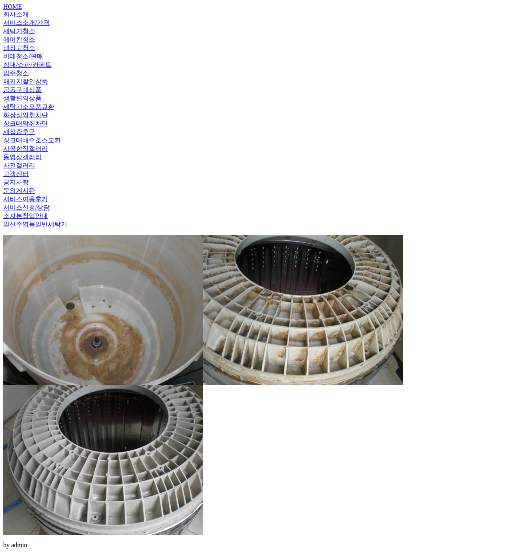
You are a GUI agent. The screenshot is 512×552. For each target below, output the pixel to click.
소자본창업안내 (25, 215)
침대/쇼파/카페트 (27, 64)
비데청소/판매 (23, 56)
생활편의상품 (22, 98)
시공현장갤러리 (25, 148)
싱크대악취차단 (25, 123)
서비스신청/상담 (26, 207)
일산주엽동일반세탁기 (35, 224)
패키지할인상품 (25, 81)
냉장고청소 (19, 47)
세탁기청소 (19, 31)
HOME (12, 6)
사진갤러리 (19, 165)
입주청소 (16, 73)
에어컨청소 (19, 39)
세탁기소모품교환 (28, 106)
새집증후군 (19, 131)
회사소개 (16, 14)
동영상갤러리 (22, 157)
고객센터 (16, 173)
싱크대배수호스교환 (32, 140)
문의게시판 (19, 190)
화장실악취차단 (25, 115)
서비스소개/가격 (26, 22)
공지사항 (16, 182)
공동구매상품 (22, 89)
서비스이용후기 (25, 199)
